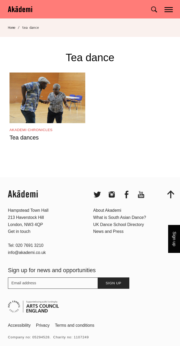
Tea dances (24, 137)
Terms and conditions (74, 334)
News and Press (108, 240)
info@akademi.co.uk (27, 261)
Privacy (43, 334)
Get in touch (19, 240)
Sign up (113, 292)
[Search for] (154, 9)
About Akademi (107, 219)
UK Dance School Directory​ (118, 233)
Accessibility (19, 334)
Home (12, 27)
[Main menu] (169, 9)
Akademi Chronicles (31, 130)
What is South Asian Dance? (119, 226)
